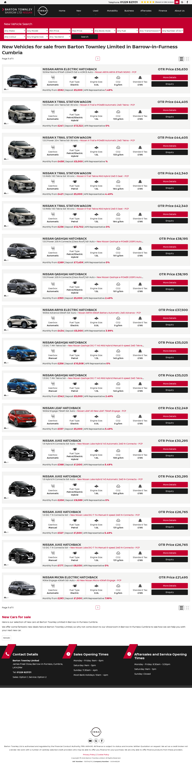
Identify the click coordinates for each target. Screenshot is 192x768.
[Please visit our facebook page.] (187, 2)
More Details (169, 77)
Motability (112, 10)
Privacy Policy (89, 754)
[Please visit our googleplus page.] (182, 2)
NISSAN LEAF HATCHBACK (62, 408)
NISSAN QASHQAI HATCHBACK (65, 239)
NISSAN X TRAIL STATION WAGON (67, 102)
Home (62, 10)
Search (84, 36)
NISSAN (6, 638)
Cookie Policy (103, 754)
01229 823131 (129, 2)
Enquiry (170, 83)
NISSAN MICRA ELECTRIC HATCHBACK (70, 577)
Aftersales (146, 10)
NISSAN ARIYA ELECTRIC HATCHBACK (70, 69)
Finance (163, 10)
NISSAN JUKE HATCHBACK (62, 441)
